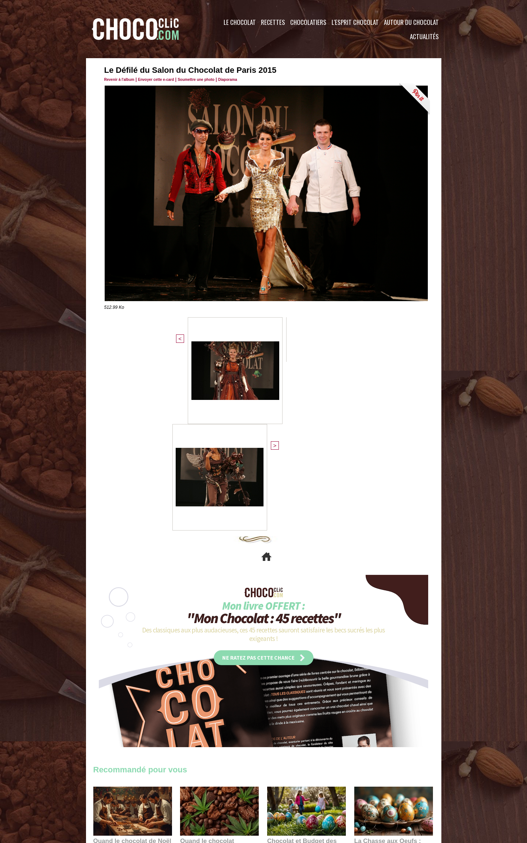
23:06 (288, 703)
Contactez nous (115, 798)
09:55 (231, 695)
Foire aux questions (376, 798)
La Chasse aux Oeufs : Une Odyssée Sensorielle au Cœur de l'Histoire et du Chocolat (390, 679)
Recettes (273, 22)
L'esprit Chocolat (355, 22)
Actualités (424, 36)
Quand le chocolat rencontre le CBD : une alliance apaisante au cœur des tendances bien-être (219, 679)
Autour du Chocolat (411, 22)
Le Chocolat (240, 22)
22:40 (375, 695)
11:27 (118, 688)
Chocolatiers (308, 22)
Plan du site (284, 798)
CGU (190, 798)
